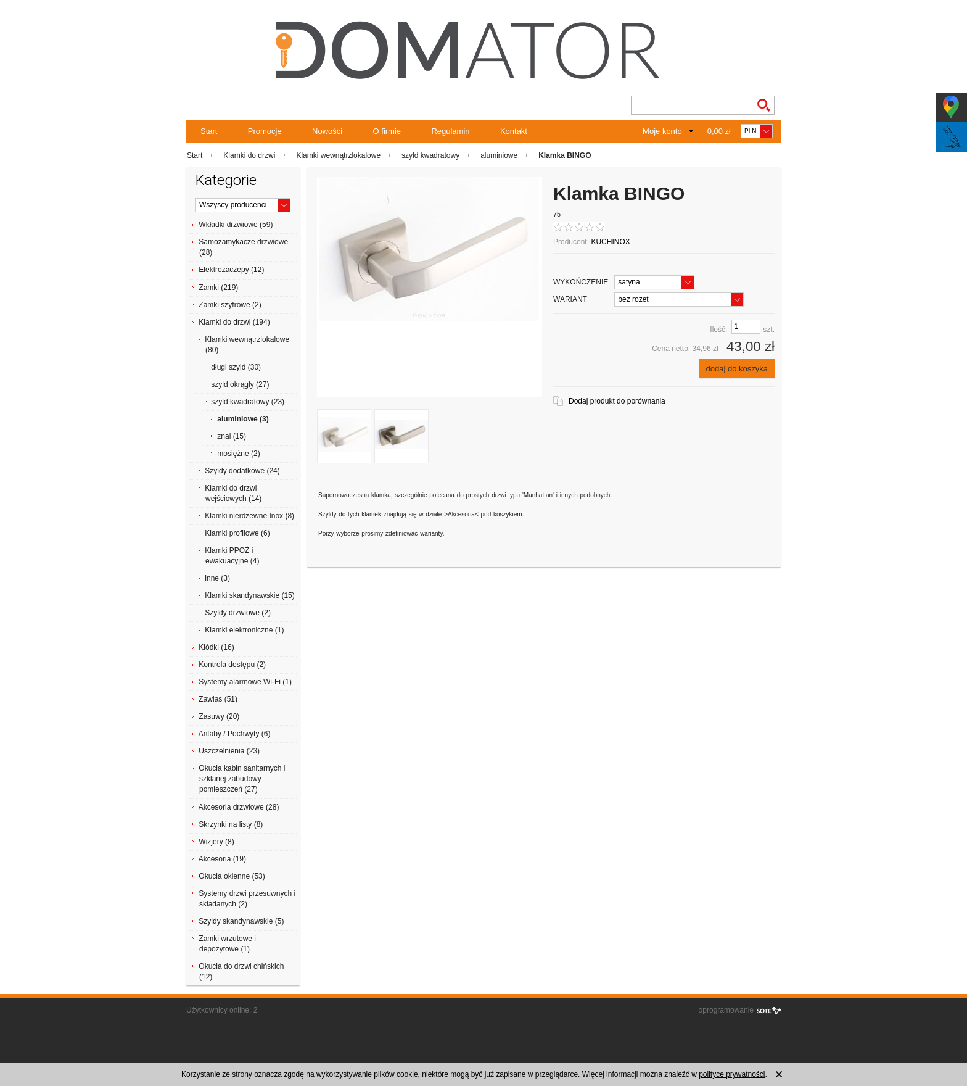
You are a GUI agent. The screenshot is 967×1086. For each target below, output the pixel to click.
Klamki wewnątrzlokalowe (338, 155)
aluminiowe (498, 155)
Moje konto (662, 131)
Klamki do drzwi (249, 155)
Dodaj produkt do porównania (617, 401)
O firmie (387, 131)
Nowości (327, 131)
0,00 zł (719, 131)
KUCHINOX (610, 242)
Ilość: (718, 329)
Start (208, 131)
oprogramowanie (726, 1010)
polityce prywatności (732, 1074)
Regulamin (450, 131)
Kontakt (513, 131)
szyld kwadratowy (430, 155)
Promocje (265, 131)
